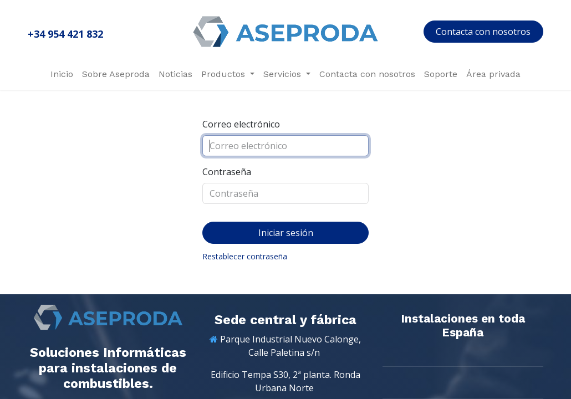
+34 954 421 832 (65, 33)
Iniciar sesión (285, 233)
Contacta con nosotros (483, 31)
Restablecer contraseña (244, 256)
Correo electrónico (241, 124)
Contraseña (226, 172)
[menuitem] (62, 74)
